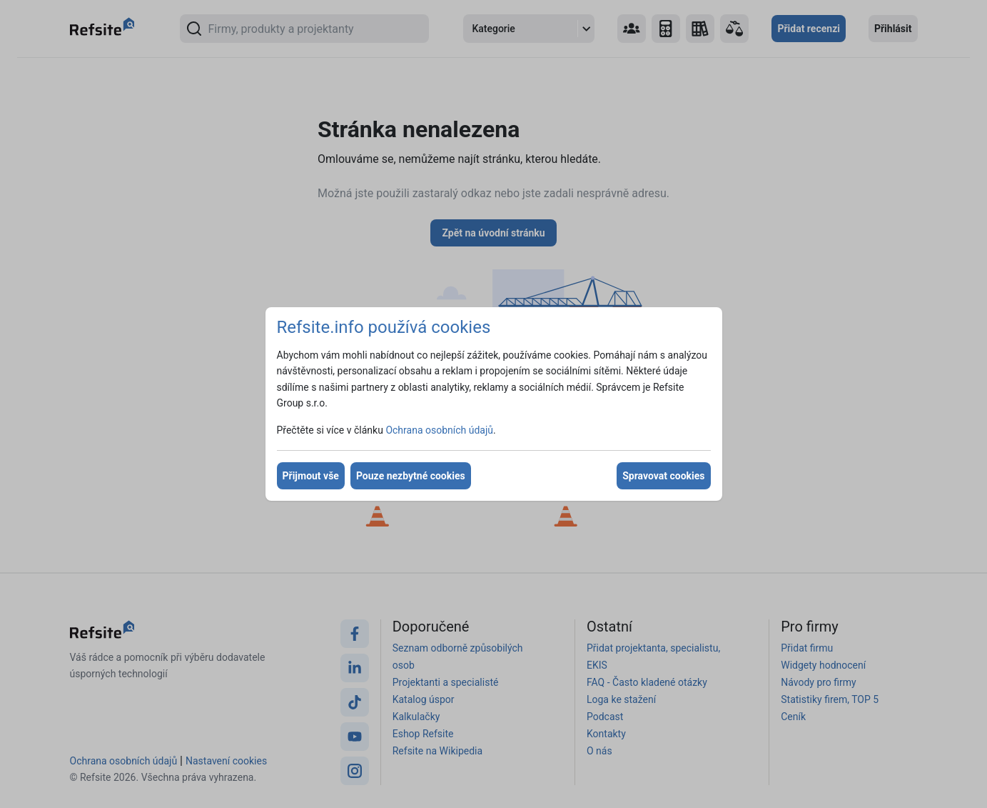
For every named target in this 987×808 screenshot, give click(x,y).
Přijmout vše (311, 476)
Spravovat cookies (663, 476)
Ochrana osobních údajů (439, 430)
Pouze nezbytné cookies (410, 476)
